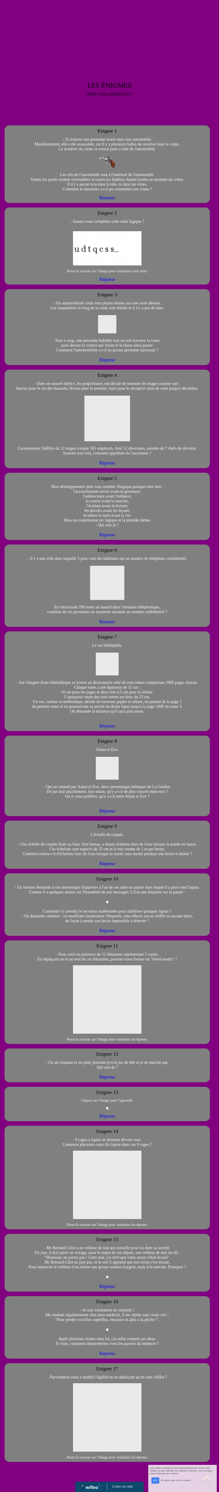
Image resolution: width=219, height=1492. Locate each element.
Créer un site (122, 1486)
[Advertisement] (109, 34)
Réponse (107, 197)
